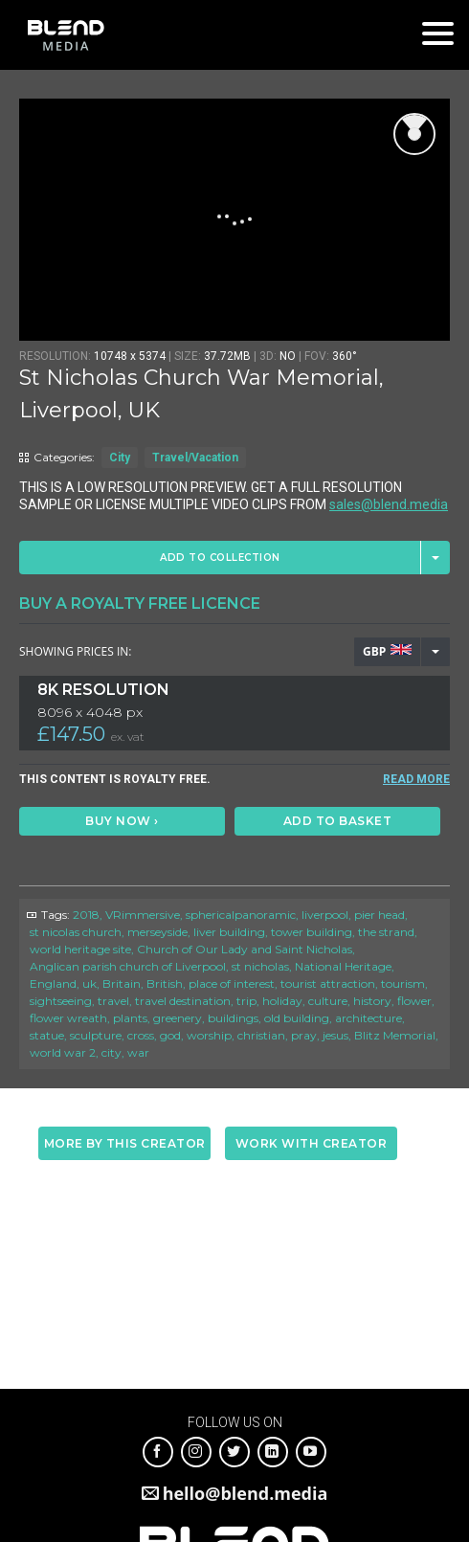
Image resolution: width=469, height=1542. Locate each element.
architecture (368, 1018)
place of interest (232, 983)
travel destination (183, 1001)
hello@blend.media (245, 1493)
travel (113, 1001)
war (138, 1052)
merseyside (157, 932)
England (53, 983)
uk (89, 983)
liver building (229, 932)
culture (327, 1001)
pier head (379, 914)
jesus (335, 1035)
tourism (403, 983)
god (170, 1035)
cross (140, 1035)
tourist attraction (327, 983)
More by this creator (125, 1143)
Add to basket (337, 821)
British (164, 983)
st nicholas (260, 966)
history (372, 1001)
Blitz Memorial (395, 1035)
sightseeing (61, 1001)
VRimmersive (142, 914)
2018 (86, 914)
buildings (233, 1018)
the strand (386, 932)
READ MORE (416, 779)
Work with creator (311, 1143)
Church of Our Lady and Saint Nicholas (244, 949)
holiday (282, 1001)
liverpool (325, 914)
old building (296, 1018)
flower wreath (68, 1018)
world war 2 (63, 1052)
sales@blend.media (388, 504)
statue (47, 1035)
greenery (177, 1018)
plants (130, 1018)
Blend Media (65, 35)
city (111, 1052)
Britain (121, 983)
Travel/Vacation (195, 457)
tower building (311, 932)
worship (209, 1035)
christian (261, 1035)
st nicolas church (76, 932)
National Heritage (343, 966)
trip (246, 1001)
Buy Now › (122, 821)
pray (304, 1035)
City (119, 457)
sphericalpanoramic (241, 914)
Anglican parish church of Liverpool (128, 966)
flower (414, 1001)
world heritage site (80, 949)
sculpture (96, 1035)
